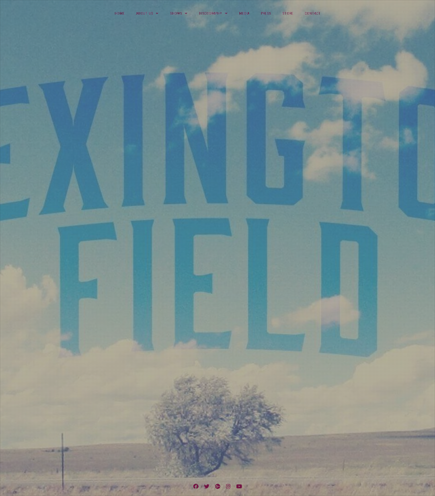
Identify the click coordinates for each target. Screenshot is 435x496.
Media (244, 13)
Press (266, 13)
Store (287, 13)
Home (120, 13)
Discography (210, 13)
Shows (176, 13)
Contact (313, 13)
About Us (144, 13)
